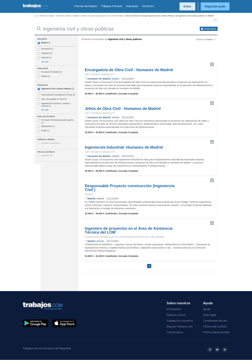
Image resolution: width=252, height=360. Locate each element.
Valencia (45, 57)
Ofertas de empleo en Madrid (67, 16)
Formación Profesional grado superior (56, 121)
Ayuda (206, 309)
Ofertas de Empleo (85, 6)
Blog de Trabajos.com (180, 326)
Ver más (44, 62)
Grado (44, 130)
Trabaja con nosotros (180, 321)
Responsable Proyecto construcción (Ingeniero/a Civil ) (130, 188)
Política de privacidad (216, 332)
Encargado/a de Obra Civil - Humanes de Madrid (129, 70)
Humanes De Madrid (50, 72)
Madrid (44, 43)
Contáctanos (175, 332)
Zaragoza (45, 53)
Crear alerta (210, 28)
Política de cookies (214, 326)
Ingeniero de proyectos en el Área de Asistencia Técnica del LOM (129, 230)
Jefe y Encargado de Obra (52, 99)
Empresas (132, 6)
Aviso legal (209, 315)
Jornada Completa (50, 143)
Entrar (187, 6)
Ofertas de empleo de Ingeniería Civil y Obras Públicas (102, 16)
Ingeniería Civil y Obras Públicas (56, 89)
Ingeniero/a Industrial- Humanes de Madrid (124, 147)
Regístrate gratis (215, 6)
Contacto (148, 6)
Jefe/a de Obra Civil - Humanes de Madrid (123, 109)
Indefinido (47, 155)
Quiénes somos (176, 315)
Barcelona (45, 49)
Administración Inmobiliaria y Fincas (56, 95)
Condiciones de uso (215, 321)
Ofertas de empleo (47, 16)
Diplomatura (46, 126)
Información (174, 309)
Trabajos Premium (111, 6)
